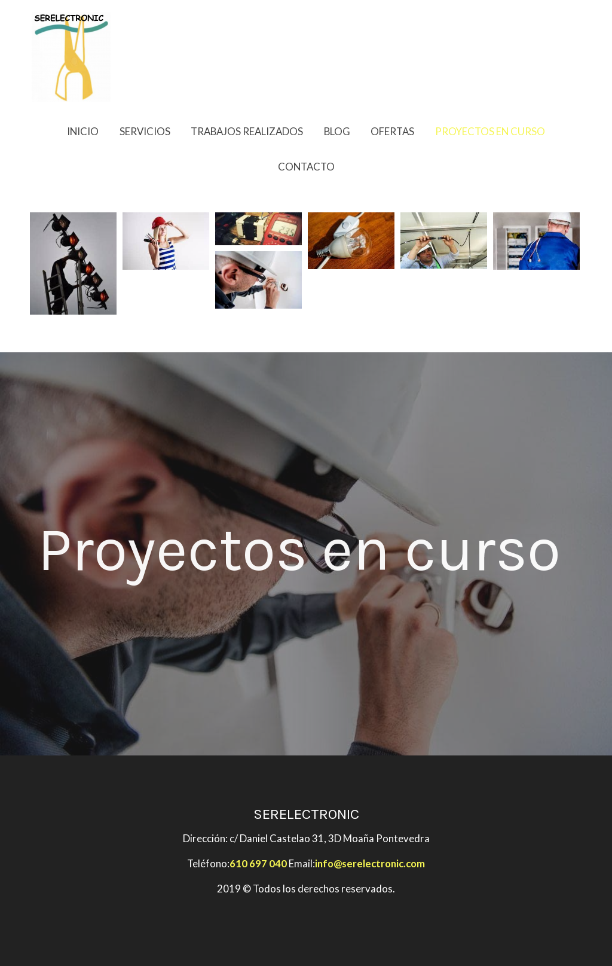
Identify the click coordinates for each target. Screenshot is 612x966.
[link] (71, 57)
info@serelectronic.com (370, 863)
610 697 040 (258, 863)
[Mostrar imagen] (73, 263)
